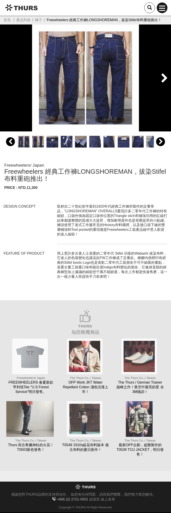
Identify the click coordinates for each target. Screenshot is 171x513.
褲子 (38, 20)
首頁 (7, 20)
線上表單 (108, 499)
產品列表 (23, 20)
